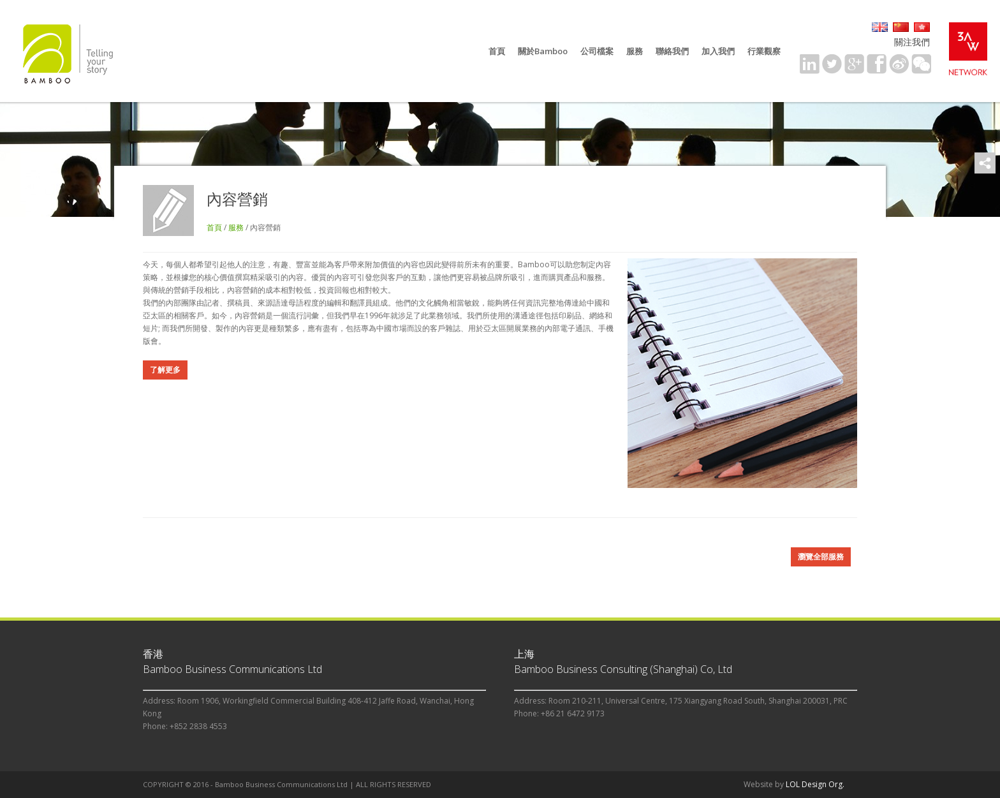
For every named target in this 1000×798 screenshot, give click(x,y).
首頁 (497, 51)
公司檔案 (597, 51)
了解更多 (165, 369)
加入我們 (718, 51)
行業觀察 (764, 51)
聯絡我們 (672, 51)
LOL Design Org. (815, 784)
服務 (634, 51)
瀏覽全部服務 (821, 556)
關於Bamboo (543, 51)
